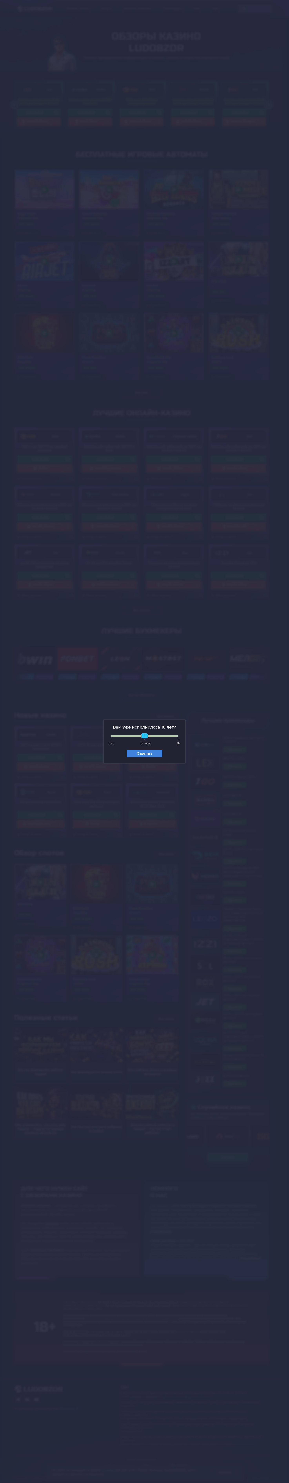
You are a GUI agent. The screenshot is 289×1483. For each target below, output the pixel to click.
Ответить (144, 753)
